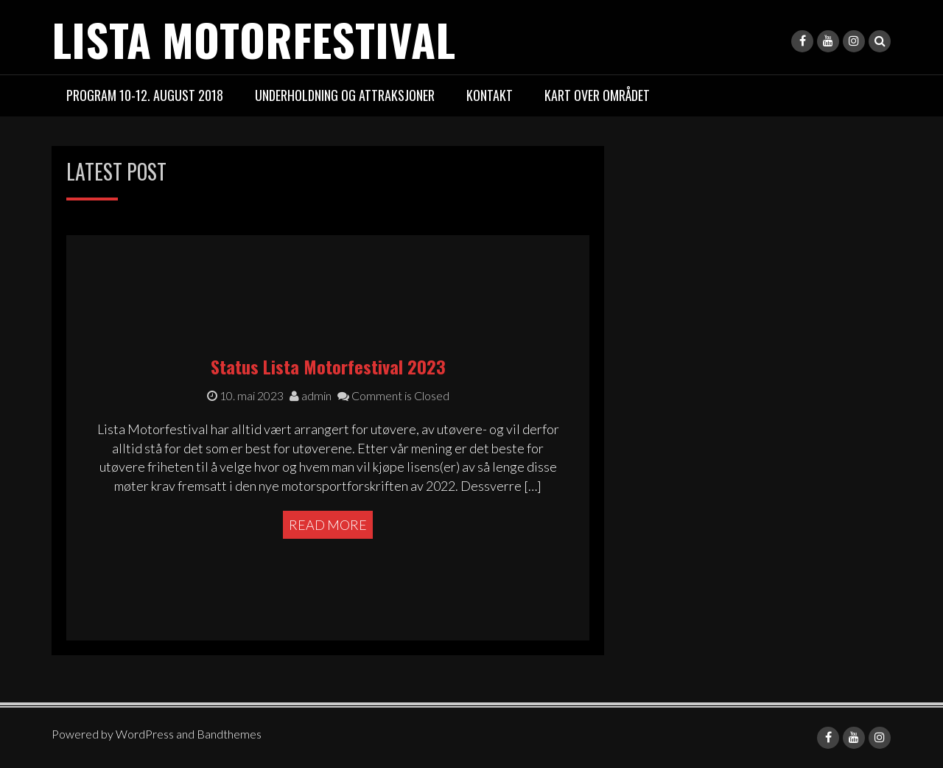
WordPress (145, 734)
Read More (328, 525)
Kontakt (489, 95)
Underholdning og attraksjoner (345, 95)
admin (311, 395)
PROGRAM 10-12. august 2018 (144, 95)
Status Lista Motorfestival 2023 (328, 366)
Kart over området (597, 95)
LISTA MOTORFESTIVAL (253, 38)
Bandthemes (229, 734)
